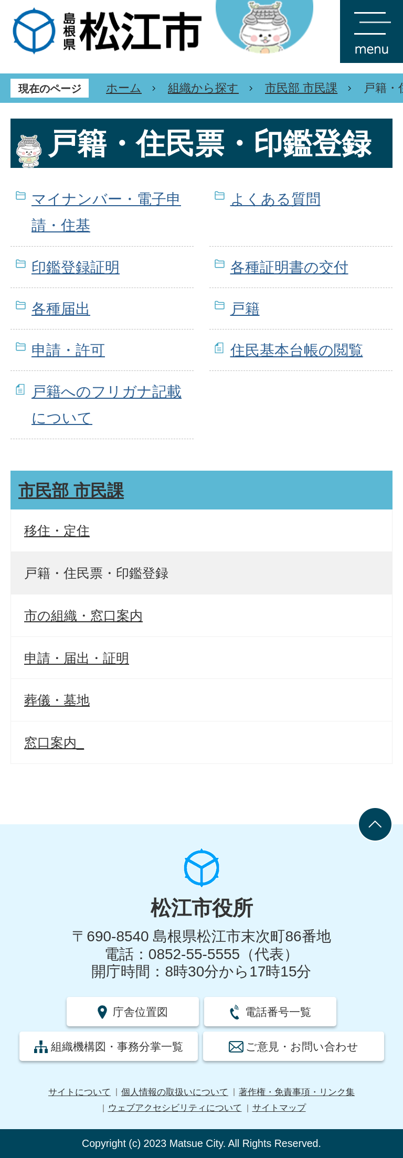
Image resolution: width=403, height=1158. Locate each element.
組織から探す (203, 87)
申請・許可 (68, 350)
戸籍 (245, 309)
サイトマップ (279, 1108)
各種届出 (60, 309)
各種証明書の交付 (289, 267)
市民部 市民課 (301, 87)
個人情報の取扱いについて (174, 1092)
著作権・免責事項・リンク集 (297, 1092)
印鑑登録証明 (75, 267)
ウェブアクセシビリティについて (175, 1108)
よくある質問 (275, 199)
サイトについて (79, 1092)
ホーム (124, 87)
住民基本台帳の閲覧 (296, 350)
